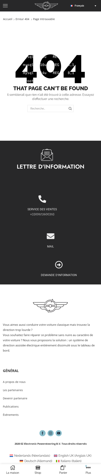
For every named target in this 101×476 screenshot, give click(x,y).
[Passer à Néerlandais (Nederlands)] (30, 455)
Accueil (7, 19)
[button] (84, 6)
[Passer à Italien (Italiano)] (68, 461)
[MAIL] (50, 259)
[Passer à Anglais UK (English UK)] (72, 455)
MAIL (50, 269)
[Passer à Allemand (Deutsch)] (36, 461)
